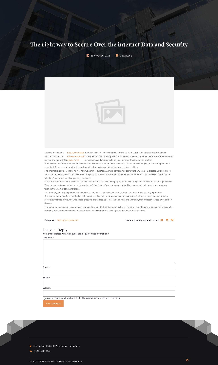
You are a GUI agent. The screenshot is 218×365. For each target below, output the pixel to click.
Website (47, 288)
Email (46, 277)
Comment (48, 237)
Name (46, 267)
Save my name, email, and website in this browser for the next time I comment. (83, 298)
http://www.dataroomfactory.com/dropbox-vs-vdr (75, 156)
